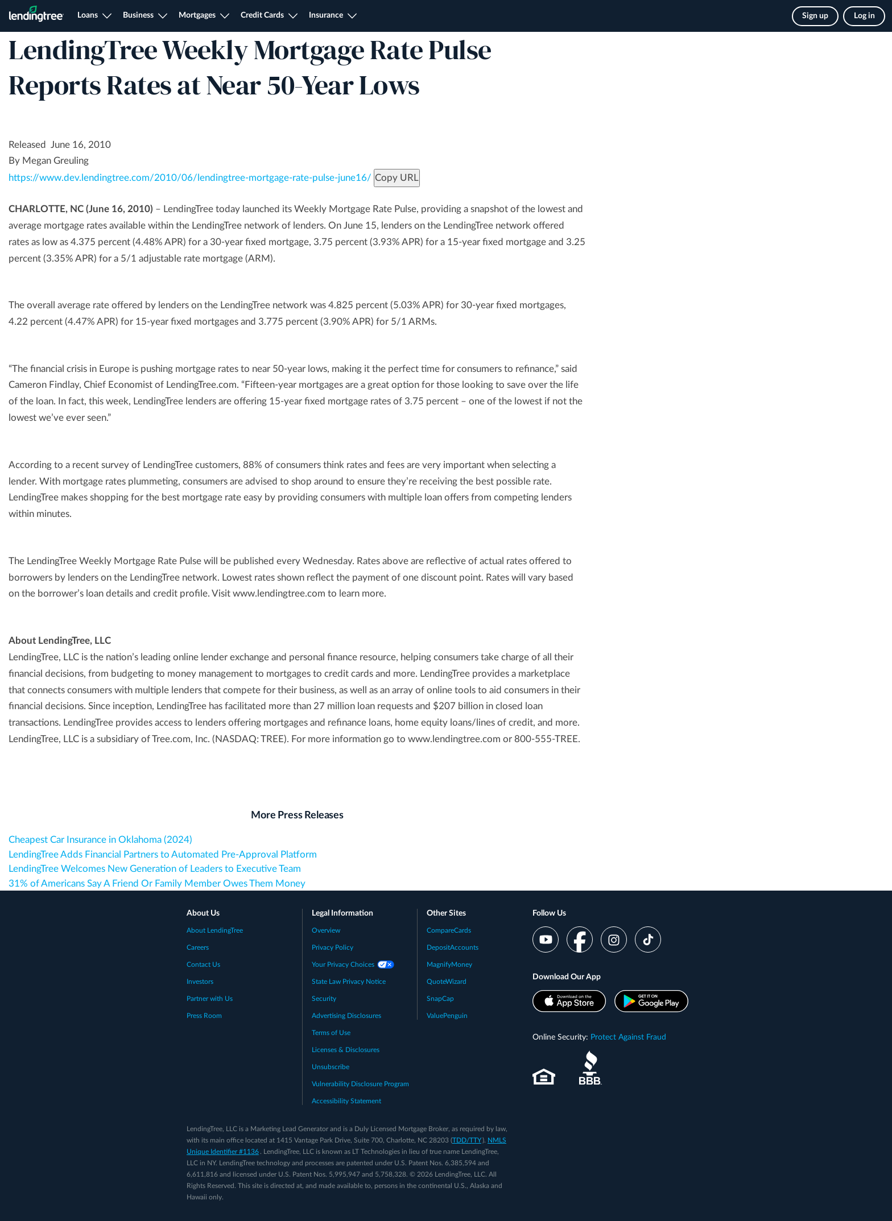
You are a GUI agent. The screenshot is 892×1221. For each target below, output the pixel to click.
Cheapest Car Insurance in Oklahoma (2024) (100, 840)
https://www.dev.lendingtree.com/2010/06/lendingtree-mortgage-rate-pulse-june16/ (190, 178)
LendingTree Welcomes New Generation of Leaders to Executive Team (155, 869)
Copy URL (397, 178)
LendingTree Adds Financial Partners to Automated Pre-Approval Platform (163, 854)
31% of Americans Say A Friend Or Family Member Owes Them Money (157, 883)
